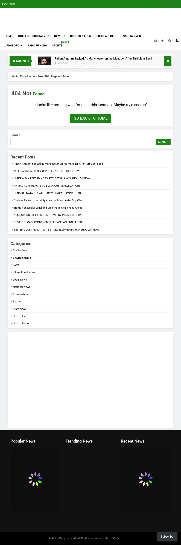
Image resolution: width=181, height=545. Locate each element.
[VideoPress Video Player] (90, 379)
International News (24, 272)
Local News (20, 279)
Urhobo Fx (19, 316)
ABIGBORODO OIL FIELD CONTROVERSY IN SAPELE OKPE (48, 215)
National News (21, 286)
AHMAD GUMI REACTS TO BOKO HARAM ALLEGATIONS (47, 185)
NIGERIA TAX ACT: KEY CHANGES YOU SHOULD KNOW (47, 171)
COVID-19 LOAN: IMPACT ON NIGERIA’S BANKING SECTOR (48, 222)
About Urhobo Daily (31, 36)
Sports (58, 44)
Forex (16, 265)
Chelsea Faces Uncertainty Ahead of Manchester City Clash (49, 200)
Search (15, 135)
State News (20, 309)
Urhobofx (12, 45)
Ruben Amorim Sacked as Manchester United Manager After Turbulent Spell (103, 58)
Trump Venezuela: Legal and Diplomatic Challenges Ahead (48, 207)
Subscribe (167, 536)
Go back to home (90, 118)
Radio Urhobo (37, 45)
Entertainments (132, 36)
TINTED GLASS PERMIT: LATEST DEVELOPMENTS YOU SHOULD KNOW (56, 229)
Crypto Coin (20, 250)
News (57, 36)
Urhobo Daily (111, 538)
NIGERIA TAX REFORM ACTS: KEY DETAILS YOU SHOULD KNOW (52, 178)
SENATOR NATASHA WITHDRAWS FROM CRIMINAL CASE (48, 193)
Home (8, 36)
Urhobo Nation (80, 36)
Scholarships (106, 36)
